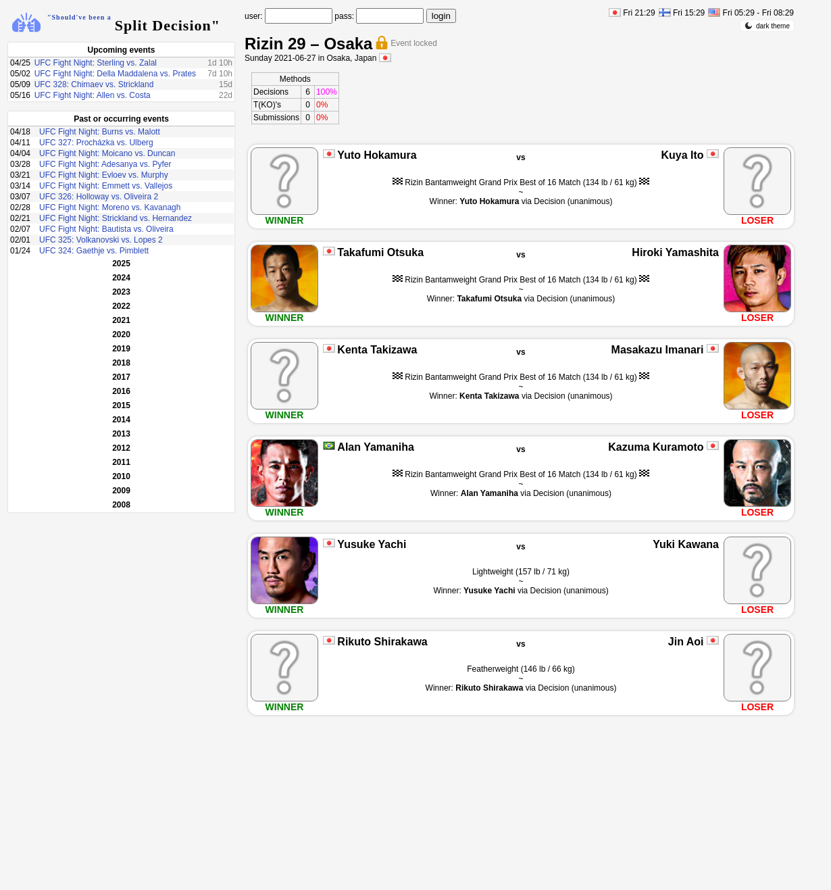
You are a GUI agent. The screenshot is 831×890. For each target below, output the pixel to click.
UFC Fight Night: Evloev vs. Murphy (103, 175)
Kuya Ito (682, 155)
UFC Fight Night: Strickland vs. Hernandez (115, 218)
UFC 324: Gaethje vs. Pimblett (94, 250)
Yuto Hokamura (376, 155)
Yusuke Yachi (371, 544)
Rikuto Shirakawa (382, 641)
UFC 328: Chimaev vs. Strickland (94, 84)
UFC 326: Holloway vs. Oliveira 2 (98, 196)
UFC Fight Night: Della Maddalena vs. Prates (115, 73)
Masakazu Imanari (657, 349)
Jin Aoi (686, 641)
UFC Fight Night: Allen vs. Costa (92, 95)
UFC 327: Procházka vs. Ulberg (96, 142)
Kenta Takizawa (377, 349)
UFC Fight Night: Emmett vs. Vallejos (105, 186)
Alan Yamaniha (375, 447)
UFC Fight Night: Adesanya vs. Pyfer (105, 164)
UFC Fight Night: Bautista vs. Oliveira (106, 229)
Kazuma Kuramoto (655, 447)
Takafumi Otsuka (380, 252)
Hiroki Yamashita (675, 252)
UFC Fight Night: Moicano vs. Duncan (107, 153)
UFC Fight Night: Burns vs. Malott (99, 132)
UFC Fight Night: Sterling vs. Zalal (95, 63)
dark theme (767, 26)
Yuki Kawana (686, 544)
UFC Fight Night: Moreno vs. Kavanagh (109, 207)
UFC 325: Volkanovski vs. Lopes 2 (101, 240)
